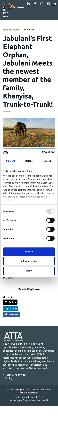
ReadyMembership (40, 400)
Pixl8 (41, 397)
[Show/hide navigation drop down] (53, 6)
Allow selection (29, 261)
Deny (29, 270)
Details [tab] (29, 161)
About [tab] (47, 161)
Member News (11, 29)
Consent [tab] (10, 161)
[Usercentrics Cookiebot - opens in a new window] (42, 153)
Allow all (29, 251)
